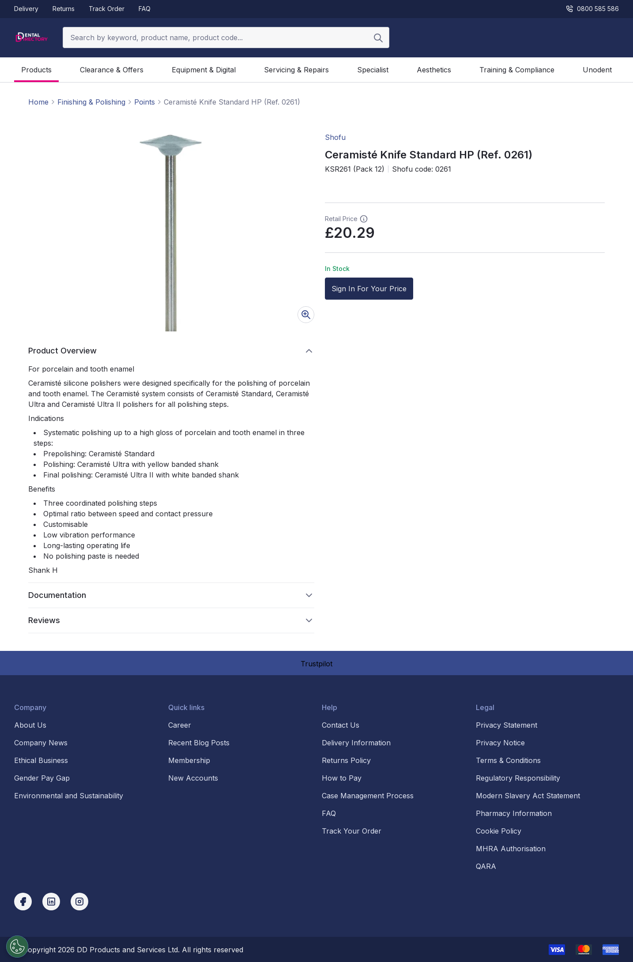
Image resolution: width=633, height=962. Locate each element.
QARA (486, 866)
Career (179, 725)
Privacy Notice (500, 742)
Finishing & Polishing (91, 102)
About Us (30, 725)
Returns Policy (346, 760)
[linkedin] (51, 901)
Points (144, 102)
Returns (64, 8)
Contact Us (340, 725)
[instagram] (79, 901)
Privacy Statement (506, 725)
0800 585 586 (592, 9)
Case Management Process (368, 795)
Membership (189, 760)
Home (38, 102)
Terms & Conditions (508, 760)
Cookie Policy (498, 831)
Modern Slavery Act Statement (528, 795)
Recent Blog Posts (199, 742)
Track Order (106, 8)
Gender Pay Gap (42, 778)
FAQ (145, 8)
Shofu (335, 137)
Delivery (26, 8)
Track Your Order (351, 831)
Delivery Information (356, 742)
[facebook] (23, 901)
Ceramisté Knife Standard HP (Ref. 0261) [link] (232, 102)
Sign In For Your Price (369, 288)
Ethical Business (41, 760)
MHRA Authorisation (511, 848)
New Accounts (193, 778)
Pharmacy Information (514, 813)
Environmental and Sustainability (68, 795)
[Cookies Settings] (17, 947)
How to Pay (342, 778)
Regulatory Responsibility (518, 778)
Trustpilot (316, 663)
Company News (41, 742)
